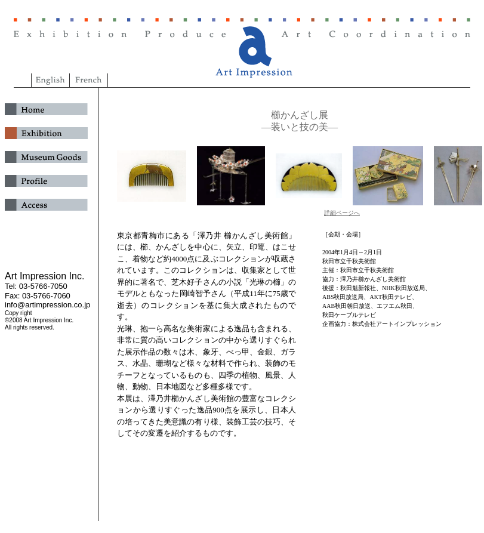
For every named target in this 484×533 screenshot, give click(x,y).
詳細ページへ (342, 212)
